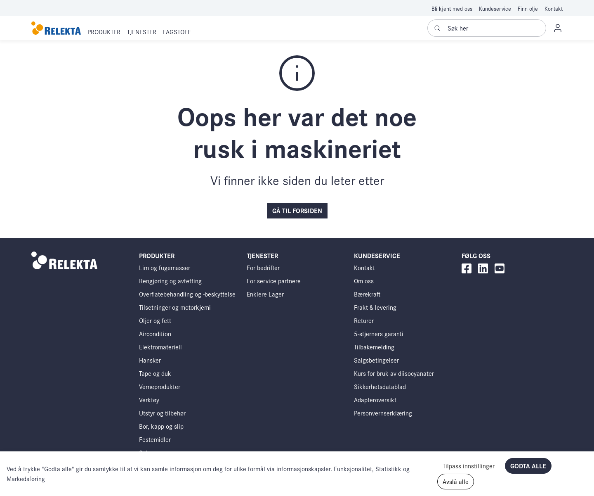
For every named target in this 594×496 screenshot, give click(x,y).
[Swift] (56, 28)
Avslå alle (456, 481)
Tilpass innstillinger (469, 465)
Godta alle (528, 465)
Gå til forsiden (297, 210)
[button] (104, 31)
